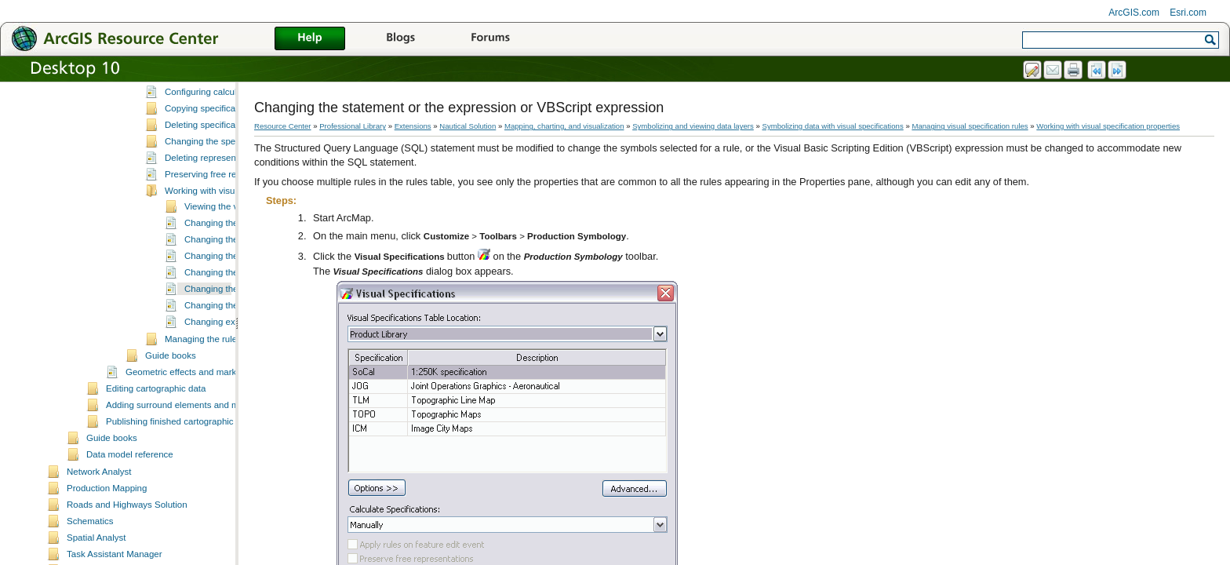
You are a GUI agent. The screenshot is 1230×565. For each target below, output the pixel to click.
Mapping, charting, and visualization (564, 126)
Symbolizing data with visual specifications (832, 126)
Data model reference (129, 536)
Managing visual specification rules (215, 124)
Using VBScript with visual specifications (226, 108)
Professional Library (352, 126)
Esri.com (1188, 12)
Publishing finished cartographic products (188, 503)
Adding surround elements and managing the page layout (221, 486)
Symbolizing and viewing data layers (693, 126)
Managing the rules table (214, 420)
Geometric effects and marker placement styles (220, 453)
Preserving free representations (228, 256)
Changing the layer (222, 337)
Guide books (170, 437)
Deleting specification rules (218, 206)
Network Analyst (99, 553)
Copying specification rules (218, 190)
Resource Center (282, 126)
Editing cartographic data (156, 470)
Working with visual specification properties (1108, 126)
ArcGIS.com (1133, 12)
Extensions (413, 126)
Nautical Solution (467, 126)
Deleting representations (214, 239)
